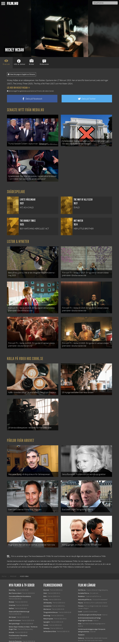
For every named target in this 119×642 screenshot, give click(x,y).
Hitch (45, 577)
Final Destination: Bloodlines (18, 620)
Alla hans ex (47, 593)
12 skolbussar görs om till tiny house (89, 599)
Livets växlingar (101, 80)
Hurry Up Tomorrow (15, 625)
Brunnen (46, 574)
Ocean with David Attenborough (19, 596)
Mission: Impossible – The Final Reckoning (22, 628)
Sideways (46, 612)
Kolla (79, 608)
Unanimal (12, 589)
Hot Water (63, 83)
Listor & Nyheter (18, 238)
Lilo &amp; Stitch (14, 634)
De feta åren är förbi (49, 616)
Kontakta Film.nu (83, 577)
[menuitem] (4, 561)
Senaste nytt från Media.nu (25, 109)
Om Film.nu (82, 574)
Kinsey (45, 584)
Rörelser (11, 586)
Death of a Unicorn (15, 605)
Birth (45, 580)
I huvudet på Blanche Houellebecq (20, 580)
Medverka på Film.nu (84, 584)
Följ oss (80, 587)
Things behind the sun (50, 596)
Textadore (81, 619)
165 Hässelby (47, 587)
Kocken (45, 609)
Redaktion (81, 580)
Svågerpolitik (82, 628)
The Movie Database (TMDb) (68, 546)
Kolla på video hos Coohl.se (25, 350)
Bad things (46, 600)
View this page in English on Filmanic (21, 74)
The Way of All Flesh (42, 83)
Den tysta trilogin (14, 608)
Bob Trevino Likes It (15, 577)
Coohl (80, 596)
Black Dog (12, 574)
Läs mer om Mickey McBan (18, 87)
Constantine (47, 590)
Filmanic (81, 590)
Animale (11, 617)
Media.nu (81, 622)
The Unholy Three (20, 83)
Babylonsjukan (48, 603)
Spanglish (46, 606)
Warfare (11, 592)
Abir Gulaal (12, 601)
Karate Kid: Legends (15, 637)
